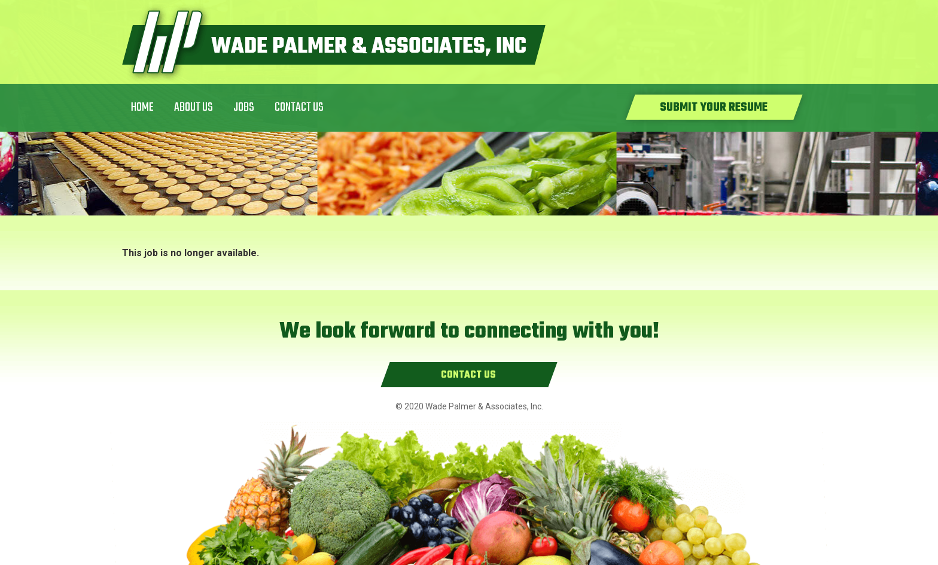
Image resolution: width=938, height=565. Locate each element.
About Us (193, 107)
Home (142, 107)
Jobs (243, 107)
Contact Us (299, 107)
